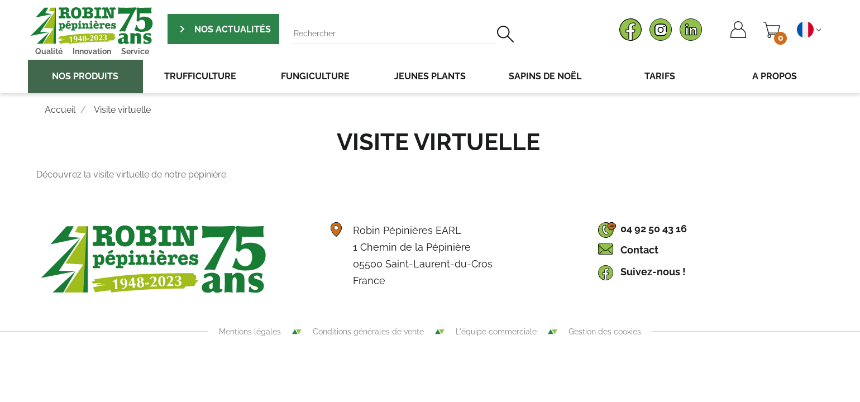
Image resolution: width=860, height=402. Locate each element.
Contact (639, 250)
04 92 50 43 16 (653, 228)
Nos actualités (231, 29)
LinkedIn (691, 30)
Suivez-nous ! (653, 271)
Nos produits (85, 76)
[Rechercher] (402, 33)
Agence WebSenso (430, 362)
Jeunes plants (430, 76)
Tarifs (659, 76)
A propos (774, 76)
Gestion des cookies (604, 331)
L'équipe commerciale (496, 331)
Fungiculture (315, 76)
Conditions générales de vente (368, 331)
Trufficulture (200, 76)
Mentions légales (250, 331)
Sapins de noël (545, 76)
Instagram (661, 30)
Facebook (630, 30)
